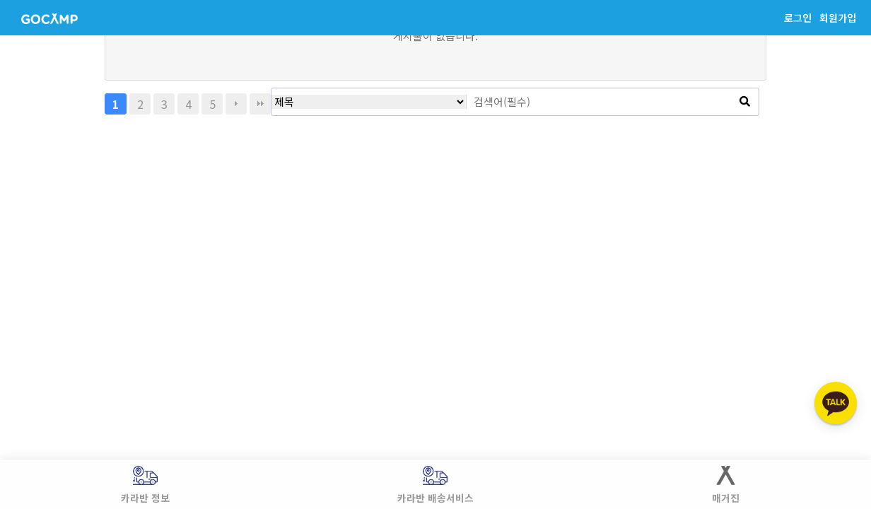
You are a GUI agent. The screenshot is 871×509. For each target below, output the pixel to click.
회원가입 (837, 18)
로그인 (798, 18)
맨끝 (260, 104)
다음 (236, 104)
